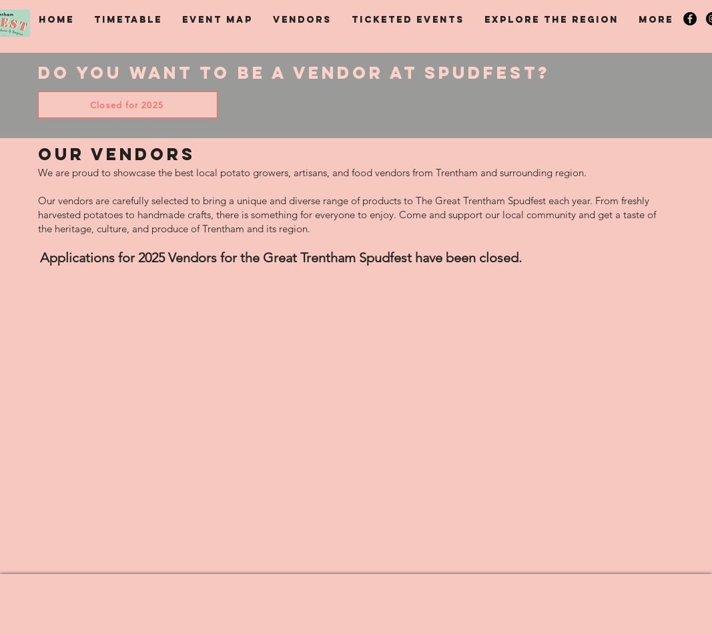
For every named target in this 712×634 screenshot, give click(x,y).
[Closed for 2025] (128, 104)
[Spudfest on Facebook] (690, 18)
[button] (128, 20)
